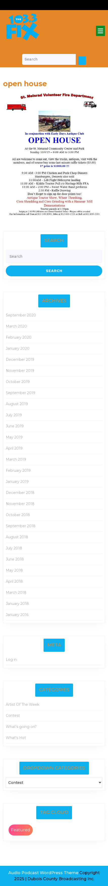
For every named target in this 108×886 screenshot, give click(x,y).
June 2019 (15, 426)
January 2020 (17, 348)
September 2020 (21, 315)
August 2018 (17, 537)
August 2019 (17, 404)
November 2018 (20, 503)
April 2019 (14, 448)
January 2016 (17, 614)
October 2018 (18, 515)
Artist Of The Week (22, 704)
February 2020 (18, 337)
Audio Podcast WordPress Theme (43, 872)
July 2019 (14, 415)
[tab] (100, 31)
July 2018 (14, 548)
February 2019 (18, 470)
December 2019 (20, 359)
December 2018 (20, 492)
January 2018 (17, 603)
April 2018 (14, 581)
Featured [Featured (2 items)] (20, 830)
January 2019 (17, 481)
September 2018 (20, 526)
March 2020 (16, 326)
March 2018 (16, 592)
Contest (13, 715)
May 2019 (14, 437)
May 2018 (14, 570)
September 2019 (20, 393)
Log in (11, 659)
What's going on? (21, 726)
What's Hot (16, 737)
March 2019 (16, 459)
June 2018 (15, 559)
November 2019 (20, 370)
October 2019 (18, 381)
